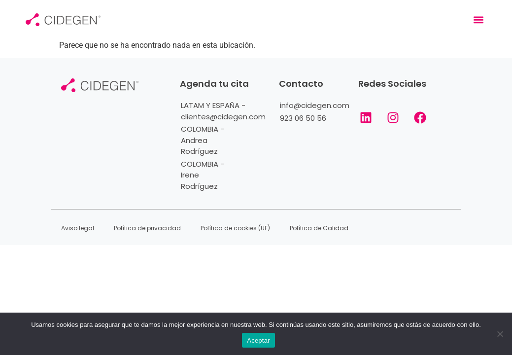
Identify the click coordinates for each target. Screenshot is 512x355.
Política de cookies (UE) (235, 228)
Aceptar (258, 340)
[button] (478, 20)
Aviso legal (77, 228)
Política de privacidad (147, 228)
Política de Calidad (319, 228)
